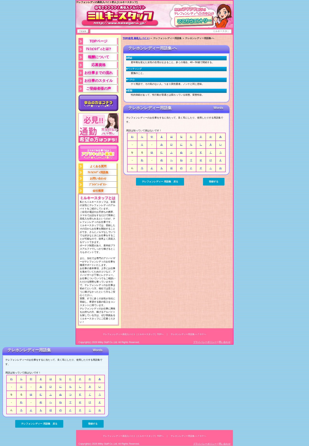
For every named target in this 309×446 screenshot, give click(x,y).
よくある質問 (98, 166)
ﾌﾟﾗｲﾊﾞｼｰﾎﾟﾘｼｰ (98, 184)
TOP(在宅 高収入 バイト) (136, 38)
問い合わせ (225, 342)
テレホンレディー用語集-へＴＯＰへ (188, 334)
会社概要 (98, 190)
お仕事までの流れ (98, 73)
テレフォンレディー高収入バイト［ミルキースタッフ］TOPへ (133, 334)
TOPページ (98, 41)
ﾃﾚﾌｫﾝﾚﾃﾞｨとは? (98, 49)
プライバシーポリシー (205, 342)
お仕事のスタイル (98, 81)
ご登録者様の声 (98, 89)
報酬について (98, 57)
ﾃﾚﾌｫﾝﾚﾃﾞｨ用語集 (98, 172)
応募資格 (98, 65)
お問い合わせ (98, 178)
